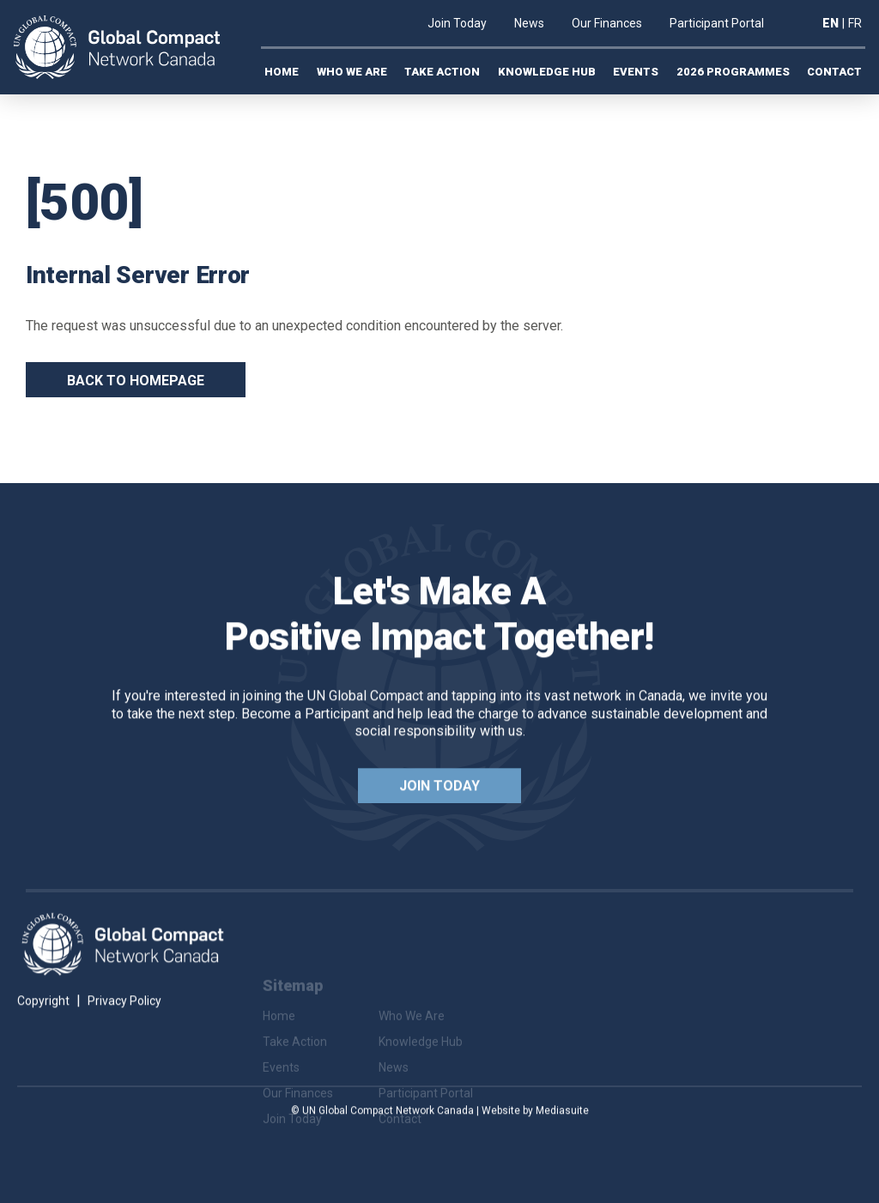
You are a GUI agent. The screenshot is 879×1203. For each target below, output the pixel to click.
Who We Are (352, 71)
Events (635, 71)
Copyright (43, 1029)
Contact (834, 71)
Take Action (442, 71)
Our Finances (607, 23)
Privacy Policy (124, 1029)
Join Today (457, 23)
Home (281, 71)
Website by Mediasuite (535, 1139)
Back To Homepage (135, 380)
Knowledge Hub (547, 71)
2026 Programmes (733, 71)
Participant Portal (717, 23)
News (529, 23)
